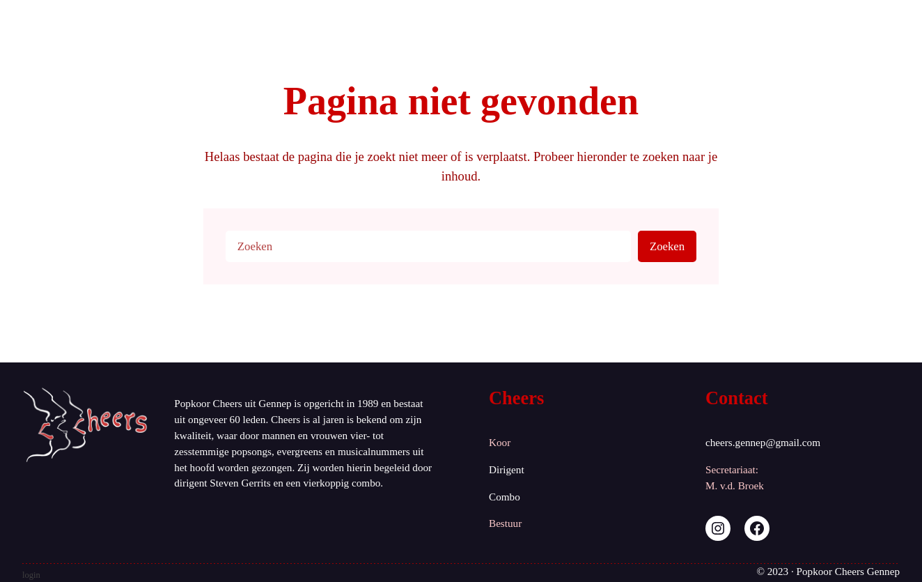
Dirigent (506, 469)
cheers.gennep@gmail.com (762, 442)
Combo (504, 497)
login (31, 575)
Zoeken (667, 246)
